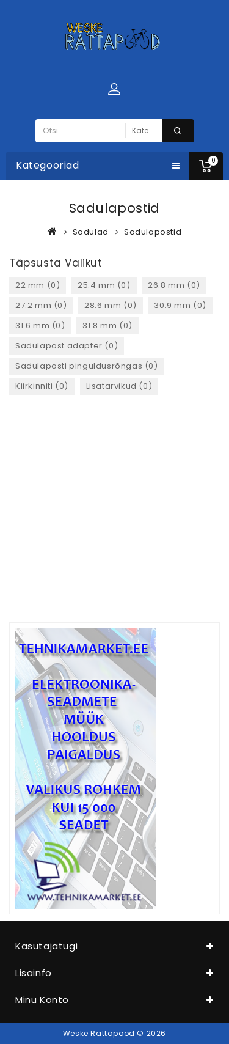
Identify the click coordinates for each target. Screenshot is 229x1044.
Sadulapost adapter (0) (66, 345)
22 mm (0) (37, 285)
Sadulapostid (152, 232)
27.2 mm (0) (41, 305)
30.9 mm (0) (180, 305)
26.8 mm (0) (174, 285)
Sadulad (91, 232)
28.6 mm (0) (110, 305)
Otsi (178, 130)
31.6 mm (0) (40, 325)
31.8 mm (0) (107, 325)
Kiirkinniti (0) (41, 386)
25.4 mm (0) (104, 285)
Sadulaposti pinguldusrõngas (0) (86, 366)
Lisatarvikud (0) (119, 386)
